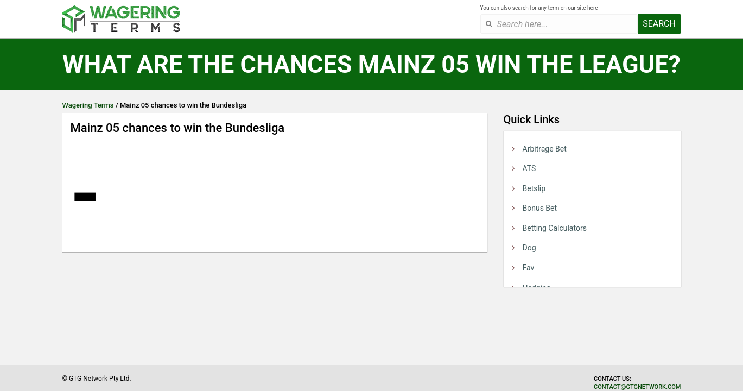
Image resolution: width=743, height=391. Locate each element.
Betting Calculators (555, 228)
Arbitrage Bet (545, 148)
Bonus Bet (540, 208)
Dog (529, 247)
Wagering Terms (88, 105)
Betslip (534, 188)
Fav (529, 267)
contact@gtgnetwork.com (637, 386)
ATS (529, 168)
